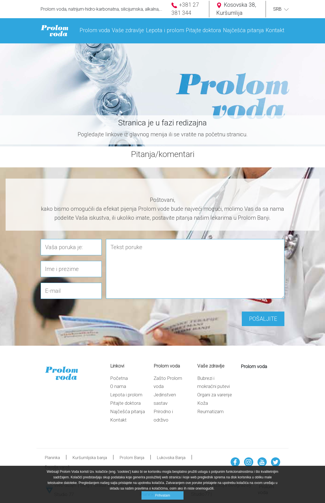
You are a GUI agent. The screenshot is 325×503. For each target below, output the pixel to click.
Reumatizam (210, 411)
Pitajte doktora (125, 403)
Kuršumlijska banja (90, 457)
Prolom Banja (132, 457)
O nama (118, 386)
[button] (95, 26)
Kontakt (118, 420)
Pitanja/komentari (162, 154)
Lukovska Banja (171, 457)
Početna (119, 378)
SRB (278, 9)
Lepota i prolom (126, 394)
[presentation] (83, 314)
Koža (202, 403)
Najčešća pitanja (127, 411)
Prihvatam (162, 495)
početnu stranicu (225, 134)
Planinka (52, 457)
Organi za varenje (214, 394)
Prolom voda (254, 366)
